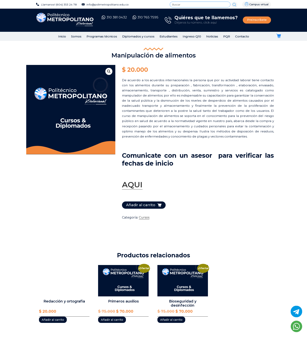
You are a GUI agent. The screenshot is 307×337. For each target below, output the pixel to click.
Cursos (144, 217)
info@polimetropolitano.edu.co (105, 4)
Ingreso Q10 (192, 36)
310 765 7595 (145, 17)
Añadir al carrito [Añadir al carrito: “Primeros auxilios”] (112, 320)
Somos (76, 36)
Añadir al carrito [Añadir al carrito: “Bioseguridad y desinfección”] (171, 320)
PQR (226, 36)
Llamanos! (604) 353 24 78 (56, 4)
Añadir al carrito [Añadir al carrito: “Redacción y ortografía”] (53, 320)
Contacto (242, 36)
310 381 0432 (114, 17)
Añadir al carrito (140, 205)
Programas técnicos (102, 36)
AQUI (132, 184)
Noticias (212, 36)
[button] (108, 71)
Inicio (62, 36)
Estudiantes (169, 36)
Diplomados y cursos (138, 36)
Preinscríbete (257, 20)
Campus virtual (256, 4)
